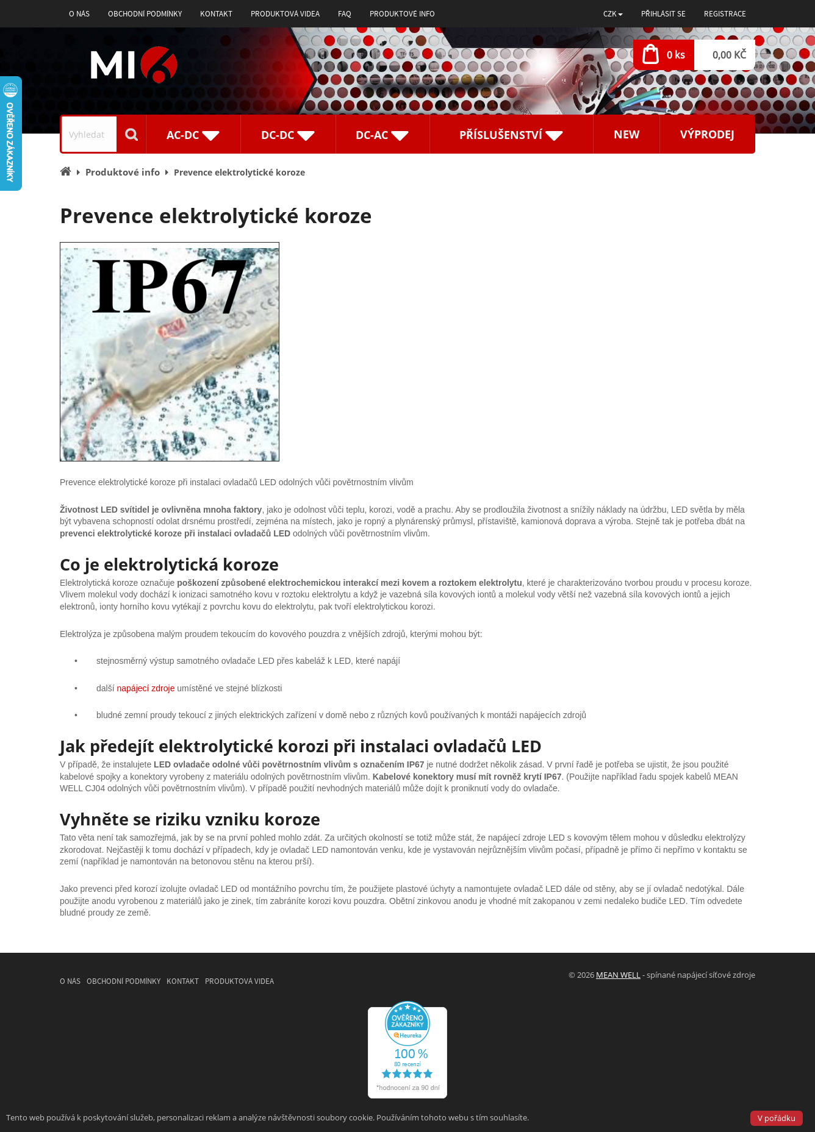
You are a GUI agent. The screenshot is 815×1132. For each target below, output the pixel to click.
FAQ (344, 14)
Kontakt (216, 14)
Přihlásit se (663, 14)
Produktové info (402, 14)
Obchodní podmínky (145, 14)
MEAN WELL (618, 974)
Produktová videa (285, 14)
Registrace (725, 14)
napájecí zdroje (145, 688)
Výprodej (707, 134)
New (626, 134)
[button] (613, 13)
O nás (79, 14)
